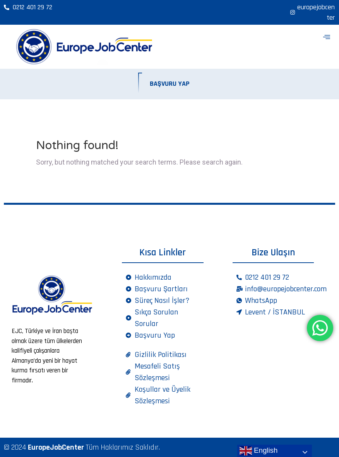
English (258, 450)
